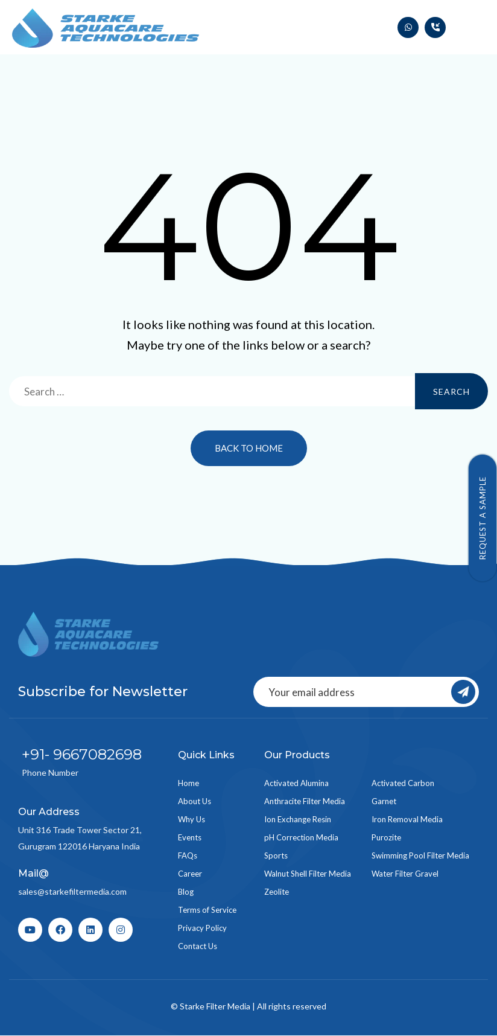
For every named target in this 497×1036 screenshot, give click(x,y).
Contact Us (197, 946)
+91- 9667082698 (82, 754)
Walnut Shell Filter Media (307, 873)
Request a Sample (482, 518)
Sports (276, 855)
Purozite (386, 837)
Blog (186, 892)
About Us (194, 801)
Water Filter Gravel (405, 873)
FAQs (187, 855)
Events (189, 837)
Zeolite (276, 892)
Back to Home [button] (249, 448)
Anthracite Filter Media (304, 801)
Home (188, 783)
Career (190, 873)
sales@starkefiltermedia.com (72, 891)
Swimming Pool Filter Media (420, 855)
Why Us (191, 819)
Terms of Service (207, 910)
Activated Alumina (296, 783)
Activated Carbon (403, 783)
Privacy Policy (202, 928)
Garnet (384, 801)
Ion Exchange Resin (297, 819)
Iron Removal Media (407, 819)
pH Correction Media (301, 837)
